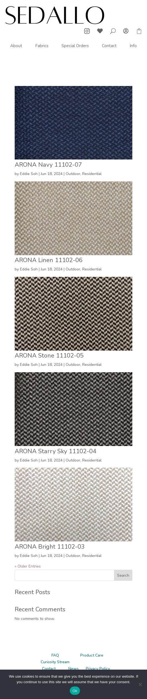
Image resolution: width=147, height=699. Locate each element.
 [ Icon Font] (100, 31)
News (73, 668)
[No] (140, 684)
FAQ (55, 655)
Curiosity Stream (55, 662)
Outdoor (73, 173)
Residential (92, 173)
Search (123, 575)
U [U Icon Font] (113, 31)
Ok (75, 691)
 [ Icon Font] (139, 31)
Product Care (91, 655)
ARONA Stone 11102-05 (49, 355)
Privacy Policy (98, 668)
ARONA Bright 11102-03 (50, 547)
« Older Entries (28, 566)
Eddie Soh (29, 173)
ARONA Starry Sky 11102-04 (55, 451)
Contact (49, 668)
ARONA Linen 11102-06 (48, 260)
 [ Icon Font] (125, 31)
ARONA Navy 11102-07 (48, 165)
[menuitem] (16, 46)
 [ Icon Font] (87, 31)
